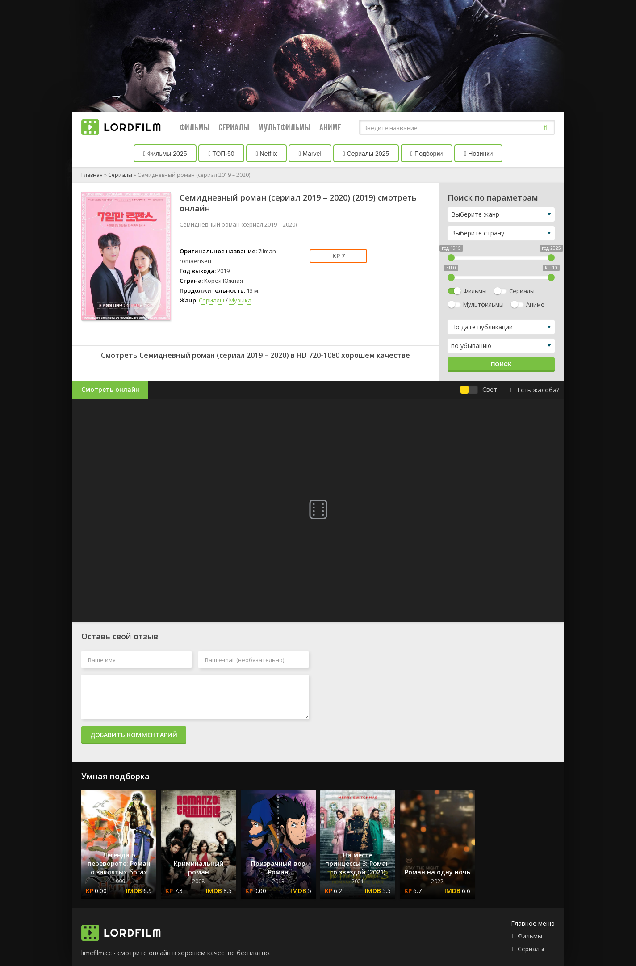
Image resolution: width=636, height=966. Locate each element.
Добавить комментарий (133, 735)
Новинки (478, 153)
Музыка (240, 300)
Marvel (309, 153)
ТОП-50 (221, 153)
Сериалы (233, 127)
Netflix (266, 153)
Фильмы (194, 127)
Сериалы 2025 (366, 153)
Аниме (330, 127)
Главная (92, 175)
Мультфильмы (284, 127)
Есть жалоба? (534, 390)
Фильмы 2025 (165, 153)
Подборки (426, 153)
